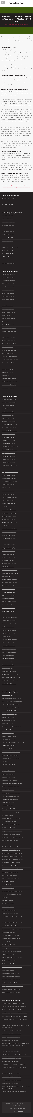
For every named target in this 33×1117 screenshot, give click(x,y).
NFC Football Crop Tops (7, 250)
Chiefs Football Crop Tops (8, 749)
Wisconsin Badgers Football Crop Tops (11, 989)
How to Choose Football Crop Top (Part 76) (11, 1080)
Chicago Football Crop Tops (8, 453)
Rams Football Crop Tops (7, 900)
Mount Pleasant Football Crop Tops (10, 573)
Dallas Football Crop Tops (8, 487)
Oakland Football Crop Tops (8, 592)
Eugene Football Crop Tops (8, 500)
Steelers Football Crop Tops (8, 932)
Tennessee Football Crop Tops (9, 363)
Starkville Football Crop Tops (8, 636)
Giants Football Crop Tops (8, 790)
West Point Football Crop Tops (9, 684)
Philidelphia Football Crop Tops (9, 601)
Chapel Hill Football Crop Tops (9, 443)
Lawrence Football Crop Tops (8, 544)
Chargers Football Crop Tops (8, 745)
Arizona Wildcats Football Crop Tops (10, 704)
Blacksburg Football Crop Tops (9, 427)
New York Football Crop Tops (8, 340)
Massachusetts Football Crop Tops (10, 321)
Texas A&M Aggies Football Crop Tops (10, 945)
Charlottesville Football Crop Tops (10, 446)
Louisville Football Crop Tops (8, 551)
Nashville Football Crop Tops (8, 576)
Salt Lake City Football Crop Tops (9, 617)
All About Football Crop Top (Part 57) (10, 1083)
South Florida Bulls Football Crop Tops (11, 926)
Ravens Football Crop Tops (8, 903)
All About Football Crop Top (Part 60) (10, 1040)
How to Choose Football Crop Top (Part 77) (11, 1077)
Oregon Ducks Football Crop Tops (9, 875)
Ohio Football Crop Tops (7, 347)
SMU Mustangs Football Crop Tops (10, 913)
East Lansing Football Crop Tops (9, 497)
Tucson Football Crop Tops (8, 665)
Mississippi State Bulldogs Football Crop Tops (12, 837)
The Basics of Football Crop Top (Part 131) (11, 1030)
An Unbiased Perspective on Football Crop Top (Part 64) (14, 1055)
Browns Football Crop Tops (8, 733)
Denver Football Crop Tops (8, 491)
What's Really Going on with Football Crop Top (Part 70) (14, 1013)
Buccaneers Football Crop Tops (9, 736)
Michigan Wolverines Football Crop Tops (11, 834)
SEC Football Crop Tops (7, 257)
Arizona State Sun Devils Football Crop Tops (12, 701)
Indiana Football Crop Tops (8, 299)
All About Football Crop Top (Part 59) (10, 1051)
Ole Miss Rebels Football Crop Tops (10, 872)
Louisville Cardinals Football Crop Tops (11, 818)
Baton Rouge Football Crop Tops (9, 424)
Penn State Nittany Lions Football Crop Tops (12, 891)
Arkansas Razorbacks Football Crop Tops (11, 707)
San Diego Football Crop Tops (9, 620)
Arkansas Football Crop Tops (8, 280)
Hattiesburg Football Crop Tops (9, 516)
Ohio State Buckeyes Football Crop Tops (11, 862)
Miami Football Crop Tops (8, 560)
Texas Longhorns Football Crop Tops (10, 948)
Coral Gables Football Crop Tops (9, 481)
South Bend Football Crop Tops (9, 630)
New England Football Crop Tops (9, 579)
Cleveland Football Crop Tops (9, 462)
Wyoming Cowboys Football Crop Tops (11, 992)
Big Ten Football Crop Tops (8, 231)
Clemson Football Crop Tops (8, 459)
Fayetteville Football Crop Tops (9, 506)
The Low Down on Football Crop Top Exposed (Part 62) (14, 1067)
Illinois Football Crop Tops (8, 296)
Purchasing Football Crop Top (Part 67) (11, 1037)
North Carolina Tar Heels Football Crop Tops (12, 853)
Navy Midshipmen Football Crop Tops (10, 847)
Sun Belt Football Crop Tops (8, 263)
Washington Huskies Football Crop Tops (11, 979)
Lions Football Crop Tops (7, 815)
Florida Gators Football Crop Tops (9, 780)
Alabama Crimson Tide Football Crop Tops (11, 698)
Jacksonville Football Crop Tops (9, 529)
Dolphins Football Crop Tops (8, 771)
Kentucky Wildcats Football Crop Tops (10, 812)
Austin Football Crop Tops (8, 418)
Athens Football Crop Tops (8, 408)
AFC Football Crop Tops (7, 219)
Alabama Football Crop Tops (8, 274)
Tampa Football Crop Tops (8, 655)
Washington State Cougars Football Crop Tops (12, 983)
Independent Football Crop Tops (9, 238)
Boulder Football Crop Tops (8, 434)
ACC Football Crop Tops (7, 215)
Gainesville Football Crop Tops (9, 510)
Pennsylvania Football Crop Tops (9, 356)
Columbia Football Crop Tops (8, 475)
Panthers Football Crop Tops (8, 885)
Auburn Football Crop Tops (8, 415)
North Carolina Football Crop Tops (10, 344)
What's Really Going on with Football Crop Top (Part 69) (14, 1016)
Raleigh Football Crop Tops (8, 611)
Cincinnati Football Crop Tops (9, 456)
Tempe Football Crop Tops (8, 658)
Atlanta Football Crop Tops (8, 412)
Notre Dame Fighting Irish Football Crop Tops (12, 859)
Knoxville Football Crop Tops (8, 535)
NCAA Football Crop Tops (8, 198)
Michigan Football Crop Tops (8, 325)
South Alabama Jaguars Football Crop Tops (12, 916)
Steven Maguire (21, 1108)
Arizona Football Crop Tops (8, 277)
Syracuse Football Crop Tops (8, 646)
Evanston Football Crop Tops (8, 503)
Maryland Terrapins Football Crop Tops (11, 824)
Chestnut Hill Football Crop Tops (9, 450)
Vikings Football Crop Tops (8, 970)
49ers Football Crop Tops (7, 695)
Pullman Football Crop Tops (8, 608)
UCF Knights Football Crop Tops (9, 960)
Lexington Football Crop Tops (8, 548)
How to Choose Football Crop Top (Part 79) (11, 1009)
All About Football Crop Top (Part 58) (10, 1061)
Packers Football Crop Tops (8, 881)
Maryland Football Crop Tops (8, 318)
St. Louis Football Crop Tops (8, 633)
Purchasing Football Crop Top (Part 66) (11, 1073)
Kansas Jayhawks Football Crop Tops (10, 809)
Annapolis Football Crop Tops (9, 402)
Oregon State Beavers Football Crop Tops (11, 878)
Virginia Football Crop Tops (8, 375)
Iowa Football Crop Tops (7, 306)
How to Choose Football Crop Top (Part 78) (11, 1034)
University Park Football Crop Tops (10, 674)
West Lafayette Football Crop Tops (10, 680)
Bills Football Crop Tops (7, 723)
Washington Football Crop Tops (9, 378)
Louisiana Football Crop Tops (8, 315)
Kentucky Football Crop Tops (8, 312)
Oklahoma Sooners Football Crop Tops (11, 866)
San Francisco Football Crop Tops (9, 623)
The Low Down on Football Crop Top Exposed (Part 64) (14, 1006)
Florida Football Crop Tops (8, 290)
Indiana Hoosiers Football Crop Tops (10, 796)
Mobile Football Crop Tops (8, 567)
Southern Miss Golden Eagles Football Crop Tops (13, 929)
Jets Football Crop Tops (7, 805)
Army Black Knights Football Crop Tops (11, 711)
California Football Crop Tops (8, 283)
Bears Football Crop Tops (8, 717)
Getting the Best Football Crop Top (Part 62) (12, 1058)
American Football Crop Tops (8, 222)
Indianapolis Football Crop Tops (9, 522)
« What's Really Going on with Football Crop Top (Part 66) (15, 185)
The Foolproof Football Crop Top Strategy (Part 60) (13, 1064)
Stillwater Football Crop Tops (8, 642)
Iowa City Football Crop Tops (8, 525)
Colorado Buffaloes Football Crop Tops (11, 758)
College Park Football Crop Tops (9, 465)
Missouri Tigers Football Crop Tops (10, 840)
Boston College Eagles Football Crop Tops (11, 726)
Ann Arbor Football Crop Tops (9, 399)
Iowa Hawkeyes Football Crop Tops (10, 799)
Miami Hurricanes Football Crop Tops (10, 828)
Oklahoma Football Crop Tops (9, 350)
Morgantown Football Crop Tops (9, 570)
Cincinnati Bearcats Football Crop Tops (11, 752)
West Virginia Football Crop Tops (9, 381)
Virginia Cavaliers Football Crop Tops (10, 973)
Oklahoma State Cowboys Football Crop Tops (12, 869)
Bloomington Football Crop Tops (9, 431)
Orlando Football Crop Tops (8, 595)
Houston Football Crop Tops (8, 519)
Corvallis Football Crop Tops (8, 484)
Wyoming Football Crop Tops (8, 388)
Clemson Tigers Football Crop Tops (10, 755)
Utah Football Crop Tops (7, 372)
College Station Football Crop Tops (10, 472)
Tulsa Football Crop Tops (7, 668)
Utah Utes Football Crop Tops (9, 964)
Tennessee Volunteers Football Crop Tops (11, 938)
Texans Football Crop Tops (8, 941)
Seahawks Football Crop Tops (9, 910)
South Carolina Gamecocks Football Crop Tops (12, 922)
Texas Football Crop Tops (7, 369)
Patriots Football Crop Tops (8, 888)
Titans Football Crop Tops (8, 954)
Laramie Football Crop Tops (8, 538)
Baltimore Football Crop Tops (9, 421)
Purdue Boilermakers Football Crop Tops (11, 894)
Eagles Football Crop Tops (8, 774)
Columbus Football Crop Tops (9, 478)
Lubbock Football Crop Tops (8, 554)
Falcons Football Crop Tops (8, 777)
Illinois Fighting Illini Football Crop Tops (11, 793)
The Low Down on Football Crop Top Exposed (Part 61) (14, 1091)
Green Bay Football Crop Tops (9, 513)
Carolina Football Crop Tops (8, 440)
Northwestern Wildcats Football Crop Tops (12, 856)
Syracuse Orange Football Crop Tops (10, 935)
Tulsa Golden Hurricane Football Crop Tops (12, 957)
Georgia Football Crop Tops (8, 293)
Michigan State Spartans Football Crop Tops (12, 831)
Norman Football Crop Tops (8, 589)
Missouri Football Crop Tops (8, 337)
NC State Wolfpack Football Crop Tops (11, 850)
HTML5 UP (20, 1111)
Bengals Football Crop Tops (8, 720)
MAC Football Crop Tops (7, 241)
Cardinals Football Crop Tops (8, 739)
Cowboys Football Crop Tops (8, 764)
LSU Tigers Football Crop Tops (9, 821)
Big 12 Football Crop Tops (8, 225)
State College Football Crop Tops (9, 639)
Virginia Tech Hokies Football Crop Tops (11, 976)
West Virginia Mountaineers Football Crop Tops (12, 986)
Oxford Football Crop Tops (8, 598)
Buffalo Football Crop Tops (8, 437)
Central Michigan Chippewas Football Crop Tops (13, 742)
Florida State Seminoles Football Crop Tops (12, 783)
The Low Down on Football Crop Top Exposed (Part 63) (14, 1019)
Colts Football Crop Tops (7, 761)
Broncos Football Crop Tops (8, 730)
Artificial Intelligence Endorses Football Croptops (13, 1003)
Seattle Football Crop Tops (8, 627)
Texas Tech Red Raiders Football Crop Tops (11, 951)
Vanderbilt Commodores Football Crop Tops (12, 967)
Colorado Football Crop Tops (8, 287)
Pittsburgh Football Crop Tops (9, 604)
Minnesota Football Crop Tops (9, 328)
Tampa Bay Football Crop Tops (9, 652)
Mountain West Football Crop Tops (10, 247)
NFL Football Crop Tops (7, 204)
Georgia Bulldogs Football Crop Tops (10, 786)
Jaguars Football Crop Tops (8, 802)
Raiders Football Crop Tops (8, 897)
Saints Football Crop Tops (8, 907)
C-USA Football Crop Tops (8, 234)
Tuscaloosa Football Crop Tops (9, 671)
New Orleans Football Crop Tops (9, 582)
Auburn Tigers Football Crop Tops (9, 714)
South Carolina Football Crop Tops (10, 359)
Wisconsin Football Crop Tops (9, 385)
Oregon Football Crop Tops (8, 353)
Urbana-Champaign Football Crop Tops (11, 677)
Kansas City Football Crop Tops (9, 532)
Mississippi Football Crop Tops (9, 331)
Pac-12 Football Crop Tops (8, 253)
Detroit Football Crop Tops (8, 494)
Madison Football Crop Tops (8, 557)
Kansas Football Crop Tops (8, 309)
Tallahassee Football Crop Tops (9, 649)
